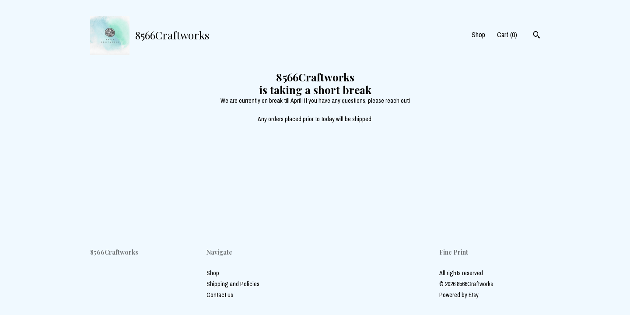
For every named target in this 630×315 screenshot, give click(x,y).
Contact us (219, 295)
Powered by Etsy (459, 295)
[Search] (536, 36)
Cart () (507, 34)
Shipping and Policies (232, 284)
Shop (478, 34)
